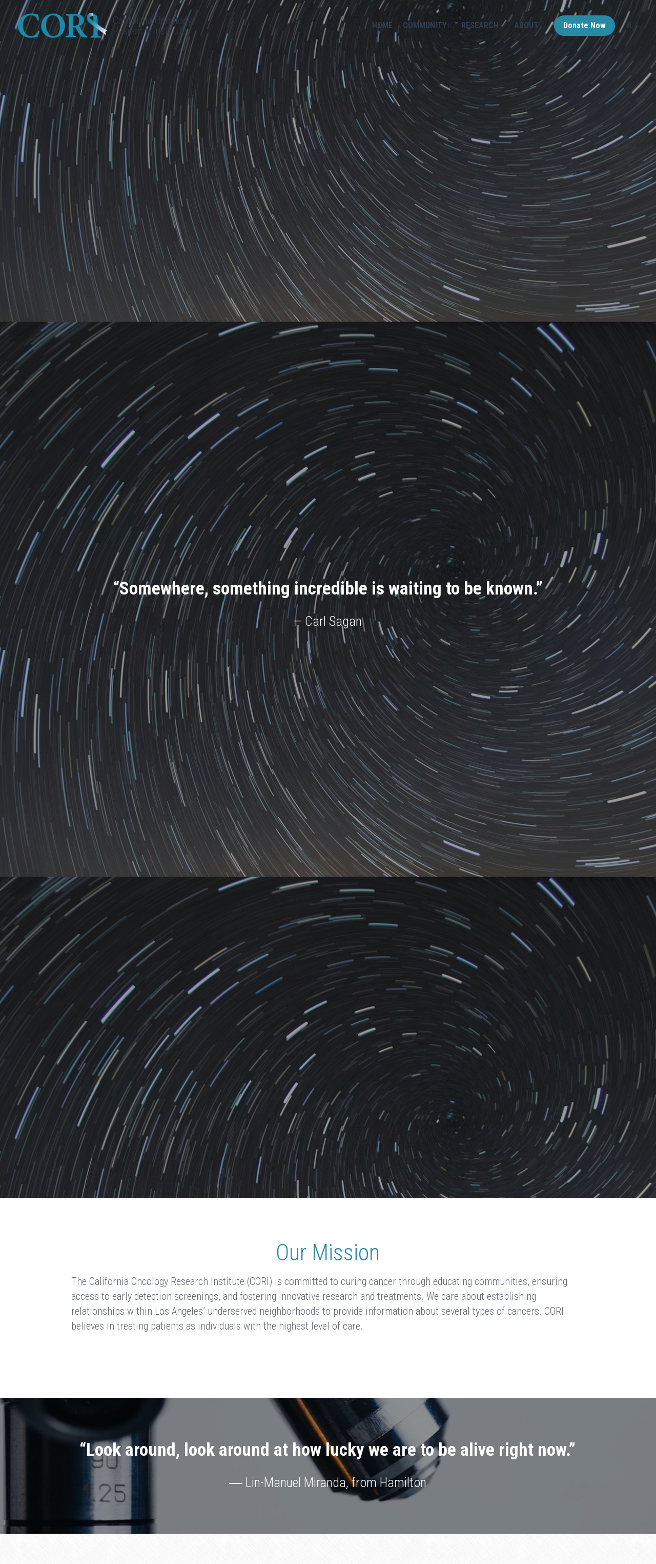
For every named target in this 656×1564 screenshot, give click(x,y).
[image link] (63, 24)
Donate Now (584, 25)
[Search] (629, 25)
